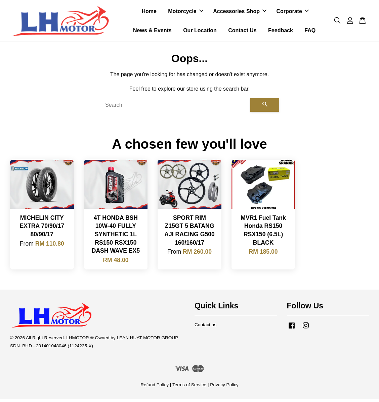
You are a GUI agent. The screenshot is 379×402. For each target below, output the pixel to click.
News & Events (152, 32)
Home (148, 13)
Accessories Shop (239, 13)
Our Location (200, 32)
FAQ (309, 32)
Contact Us (242, 32)
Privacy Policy (224, 388)
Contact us (205, 328)
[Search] (175, 108)
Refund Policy (154, 388)
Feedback (280, 32)
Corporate (292, 13)
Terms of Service (189, 388)
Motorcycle (185, 13)
